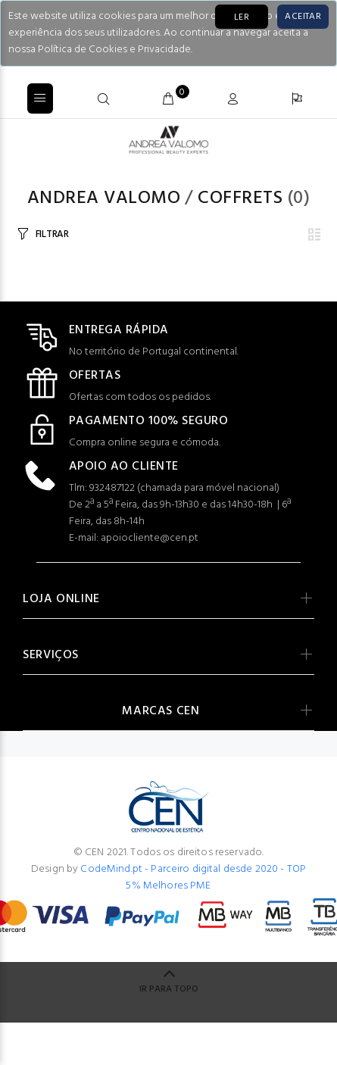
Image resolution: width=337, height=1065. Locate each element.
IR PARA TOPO (168, 989)
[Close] (303, 17)
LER (241, 17)
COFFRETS (240, 198)
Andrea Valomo (103, 198)
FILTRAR (52, 234)
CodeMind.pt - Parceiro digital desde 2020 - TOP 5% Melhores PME (193, 877)
